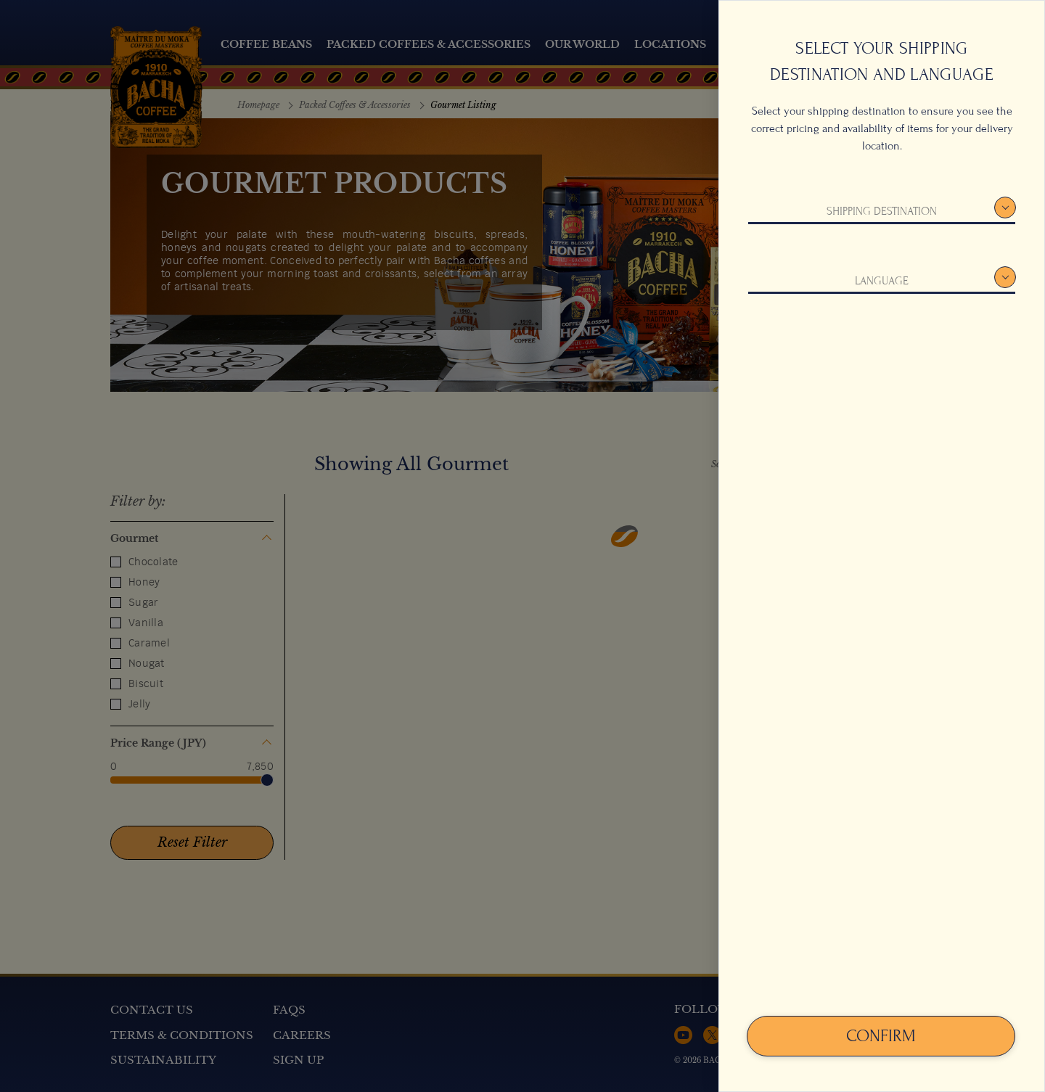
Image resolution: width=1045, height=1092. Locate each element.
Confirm (881, 1036)
